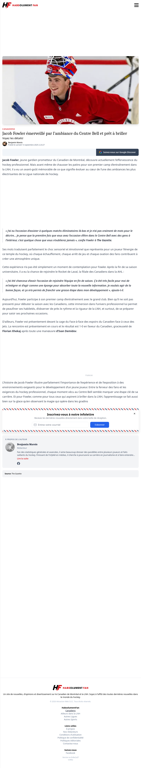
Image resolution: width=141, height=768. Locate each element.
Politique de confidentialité (70, 737)
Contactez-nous (70, 743)
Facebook (70, 753)
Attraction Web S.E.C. (65, 701)
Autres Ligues (70, 716)
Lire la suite (22, 458)
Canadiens (70, 710)
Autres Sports (70, 719)
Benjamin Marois (15, 142)
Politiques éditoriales (70, 740)
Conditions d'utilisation (70, 734)
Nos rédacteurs (70, 731)
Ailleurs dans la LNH (70, 713)
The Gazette (16, 473)
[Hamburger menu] (136, 5)
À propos (70, 728)
